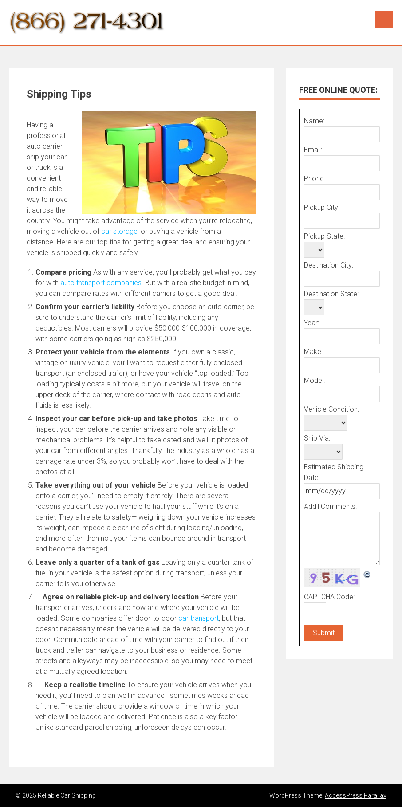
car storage (119, 231)
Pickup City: (321, 207)
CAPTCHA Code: (329, 597)
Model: (314, 380)
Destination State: (331, 294)
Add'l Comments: (330, 506)
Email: (313, 150)
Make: (313, 351)
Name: (314, 121)
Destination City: (328, 265)
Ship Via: (317, 438)
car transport (198, 618)
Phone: (314, 178)
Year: (311, 323)
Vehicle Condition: (331, 409)
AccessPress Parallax (355, 795)
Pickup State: (324, 236)
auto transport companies (101, 283)
